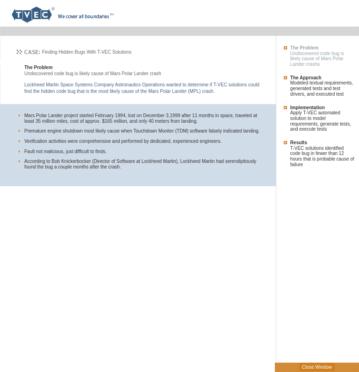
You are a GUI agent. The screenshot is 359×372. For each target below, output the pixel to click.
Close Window (317, 367)
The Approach (306, 77)
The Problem (304, 47)
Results (298, 142)
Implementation (307, 107)
